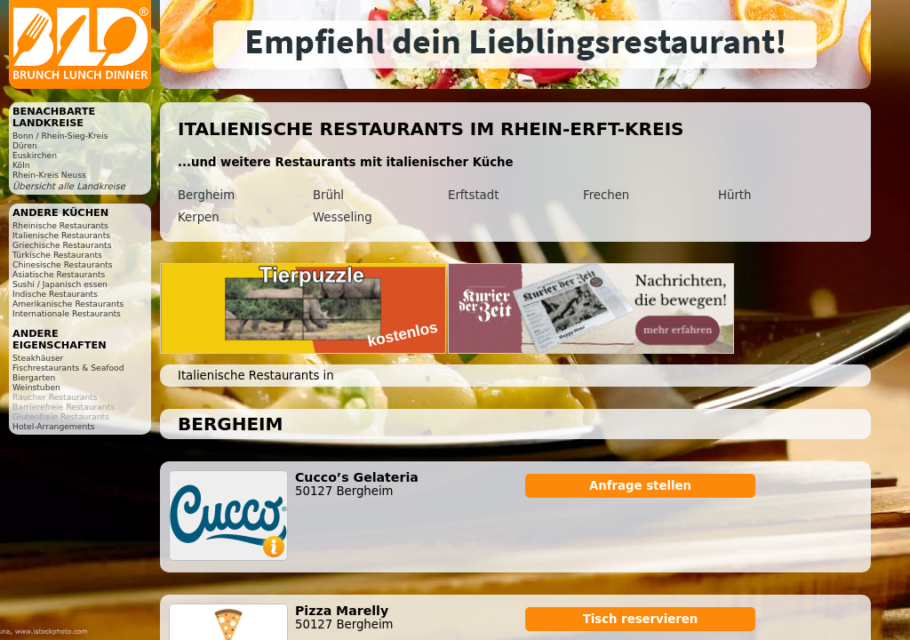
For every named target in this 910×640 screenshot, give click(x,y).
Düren (24, 145)
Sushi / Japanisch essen (60, 284)
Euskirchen (34, 155)
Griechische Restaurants (61, 245)
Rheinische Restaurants (60, 225)
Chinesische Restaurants (62, 264)
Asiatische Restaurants (58, 274)
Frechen (606, 195)
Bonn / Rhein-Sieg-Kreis (60, 135)
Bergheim (206, 195)
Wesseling (342, 217)
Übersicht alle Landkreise (68, 186)
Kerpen (199, 217)
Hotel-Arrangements (53, 426)
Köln (21, 165)
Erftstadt (473, 195)
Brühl (328, 195)
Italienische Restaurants (61, 235)
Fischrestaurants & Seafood (68, 367)
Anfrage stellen (640, 485)
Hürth (734, 195)
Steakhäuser (37, 358)
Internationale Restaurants (66, 313)
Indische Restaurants (55, 294)
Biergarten (33, 377)
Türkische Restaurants (57, 255)
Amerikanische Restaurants (68, 303)
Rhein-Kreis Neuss (49, 175)
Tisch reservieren (640, 619)
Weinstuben (36, 387)
